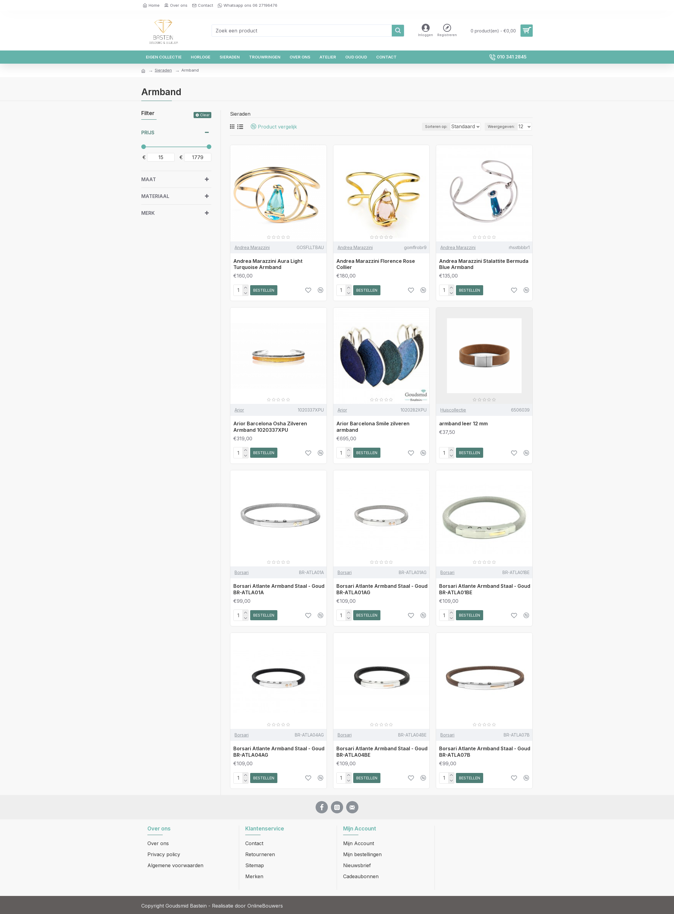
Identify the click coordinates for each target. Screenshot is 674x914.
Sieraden (163, 70)
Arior (239, 409)
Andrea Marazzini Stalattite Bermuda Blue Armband (483, 264)
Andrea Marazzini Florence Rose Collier (375, 264)
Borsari (242, 572)
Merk (148, 213)
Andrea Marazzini (252, 247)
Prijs (147, 132)
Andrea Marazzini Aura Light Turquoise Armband (267, 264)
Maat (148, 179)
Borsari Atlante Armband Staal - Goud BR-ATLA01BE (484, 589)
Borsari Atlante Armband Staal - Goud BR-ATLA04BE (382, 751)
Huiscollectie (453, 409)
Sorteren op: (431, 126)
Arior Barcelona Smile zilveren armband (372, 426)
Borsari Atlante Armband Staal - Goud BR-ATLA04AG (278, 751)
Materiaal (155, 196)
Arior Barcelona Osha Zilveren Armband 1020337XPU (270, 426)
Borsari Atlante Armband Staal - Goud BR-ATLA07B (484, 751)
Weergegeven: (503, 126)
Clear (204, 115)
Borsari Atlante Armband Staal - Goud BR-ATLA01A (278, 589)
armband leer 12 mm (463, 423)
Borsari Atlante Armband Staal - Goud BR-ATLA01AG (382, 589)
